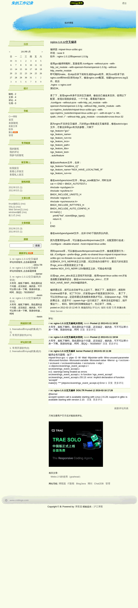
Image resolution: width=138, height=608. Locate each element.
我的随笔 (14, 148)
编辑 (103, 307)
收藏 (108, 307)
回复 (82, 329)
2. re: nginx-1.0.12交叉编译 (24, 267)
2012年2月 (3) (15, 228)
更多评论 (91, 329)
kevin (86, 323)
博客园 (62, 483)
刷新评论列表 (121, 408)
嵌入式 (12, 215)
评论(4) (96, 307)
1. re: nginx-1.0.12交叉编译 (24, 259)
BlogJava (81, 483)
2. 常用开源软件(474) (21, 335)
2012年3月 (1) (15, 187)
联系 (11, 129)
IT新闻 (71, 483)
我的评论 (14, 152)
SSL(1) (12, 207)
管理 (11, 135)
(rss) (23, 203)
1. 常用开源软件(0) (19, 348)
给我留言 (14, 168)
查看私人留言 (17, 174)
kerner (79, 351)
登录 (64, 415)
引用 (114, 307)
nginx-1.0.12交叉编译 (63, 42)
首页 (11, 119)
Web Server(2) (16, 209)
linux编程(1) (14, 203)
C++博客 (13, 116)
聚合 (11, 132)
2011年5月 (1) (15, 190)
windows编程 (15, 212)
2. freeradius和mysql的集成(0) (25, 351)
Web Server (56, 311)
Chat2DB (99, 483)
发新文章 (13, 126)
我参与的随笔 (17, 155)
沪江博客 (98, 506)
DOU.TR (80, 390)
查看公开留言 (17, 171)
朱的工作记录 (22, 3)
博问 (90, 483)
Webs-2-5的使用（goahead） (66, 476)
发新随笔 (13, 123)
